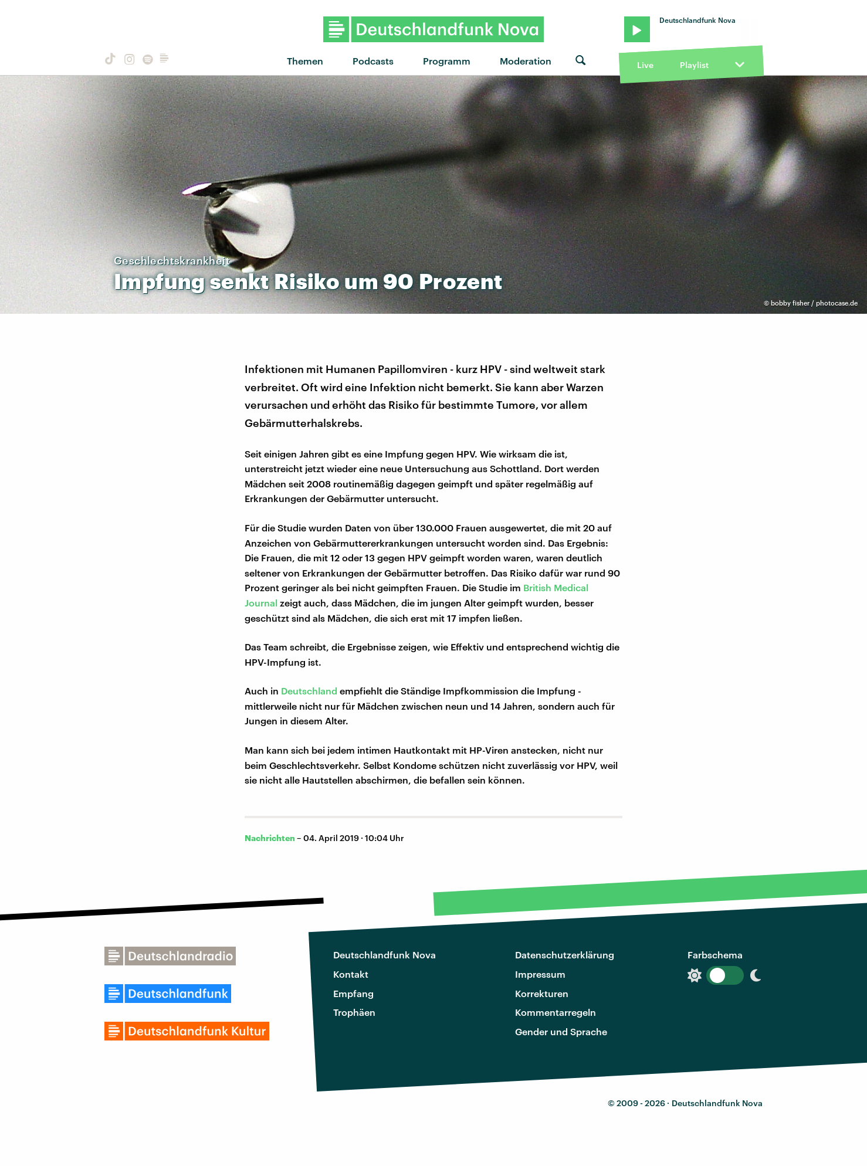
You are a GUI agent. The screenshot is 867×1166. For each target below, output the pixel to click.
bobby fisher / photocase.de (814, 303)
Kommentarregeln (555, 1012)
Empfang (353, 993)
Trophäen (354, 1012)
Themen (305, 60)
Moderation (525, 60)
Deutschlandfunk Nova (384, 954)
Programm (446, 60)
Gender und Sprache (561, 1031)
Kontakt (350, 973)
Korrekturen (541, 993)
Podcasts (373, 60)
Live (645, 65)
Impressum (540, 973)
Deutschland (309, 690)
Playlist (694, 65)
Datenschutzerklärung (564, 954)
